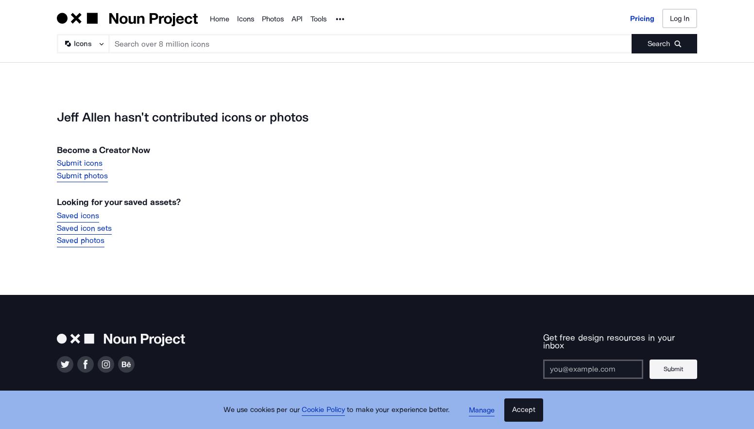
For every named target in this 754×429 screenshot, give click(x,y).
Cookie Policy (324, 412)
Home (219, 19)
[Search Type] (82, 43)
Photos (273, 19)
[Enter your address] (593, 361)
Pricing (642, 18)
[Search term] (371, 43)
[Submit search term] (664, 43)
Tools (318, 19)
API (297, 19)
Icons (245, 19)
